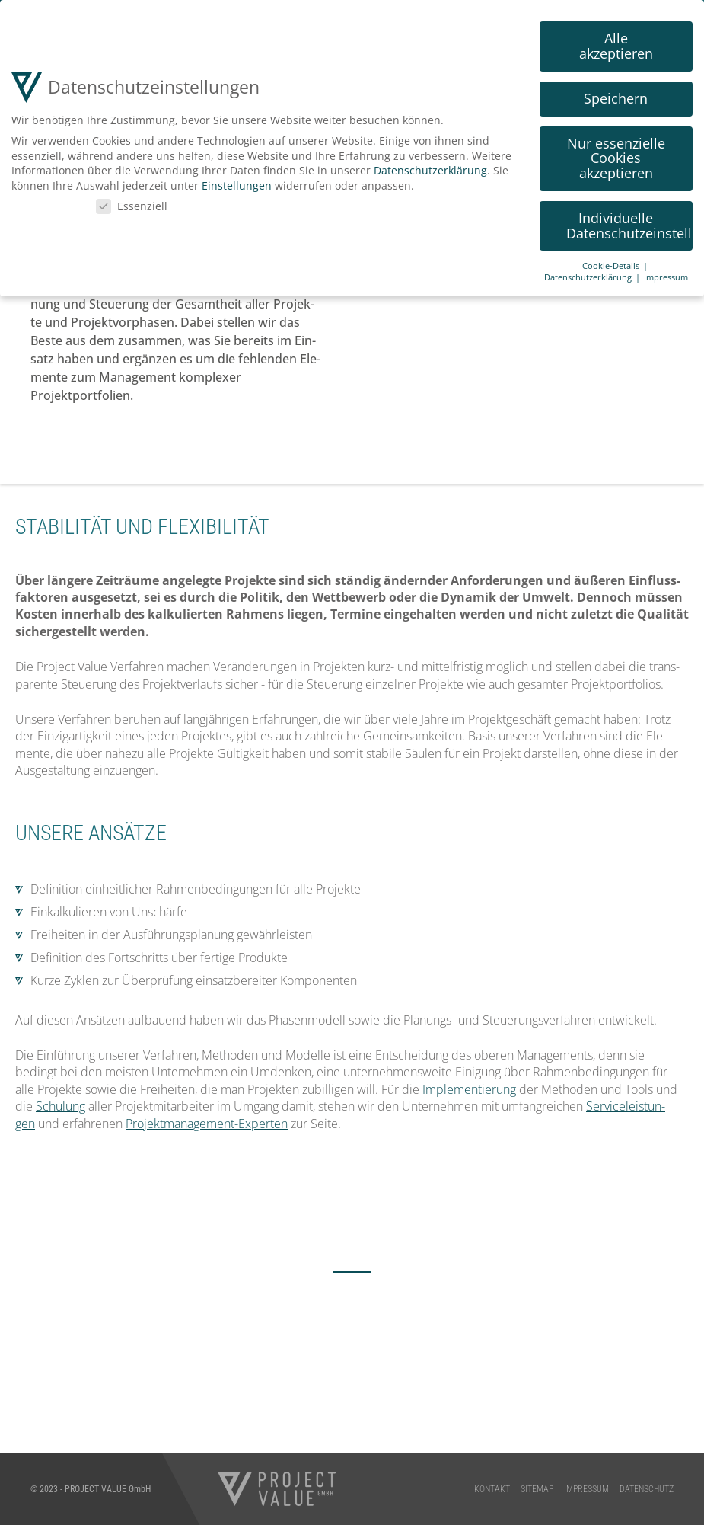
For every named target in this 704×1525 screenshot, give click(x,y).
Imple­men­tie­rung (469, 1089)
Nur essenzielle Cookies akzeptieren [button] (616, 156)
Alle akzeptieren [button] (616, 43)
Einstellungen (237, 183)
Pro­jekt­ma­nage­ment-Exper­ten (207, 1123)
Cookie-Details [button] (612, 263)
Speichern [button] (616, 96)
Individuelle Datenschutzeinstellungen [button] (629, 223)
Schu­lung (60, 1106)
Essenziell (131, 203)
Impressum (666, 275)
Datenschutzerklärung (430, 168)
